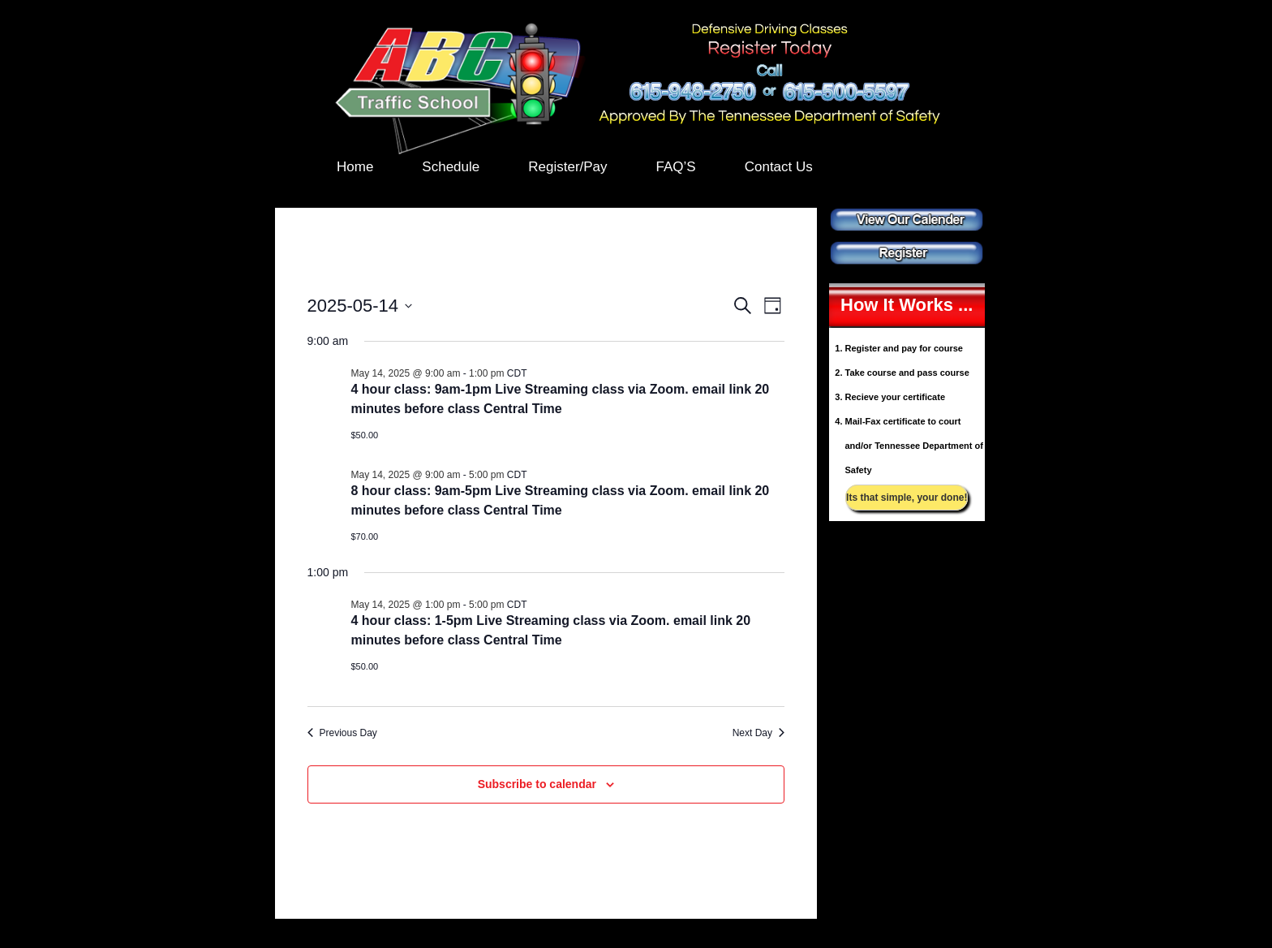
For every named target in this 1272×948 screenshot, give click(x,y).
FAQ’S (676, 167)
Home (355, 167)
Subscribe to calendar (537, 784)
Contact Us (779, 167)
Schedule (450, 167)
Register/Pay (567, 167)
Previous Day (342, 733)
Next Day (758, 733)
